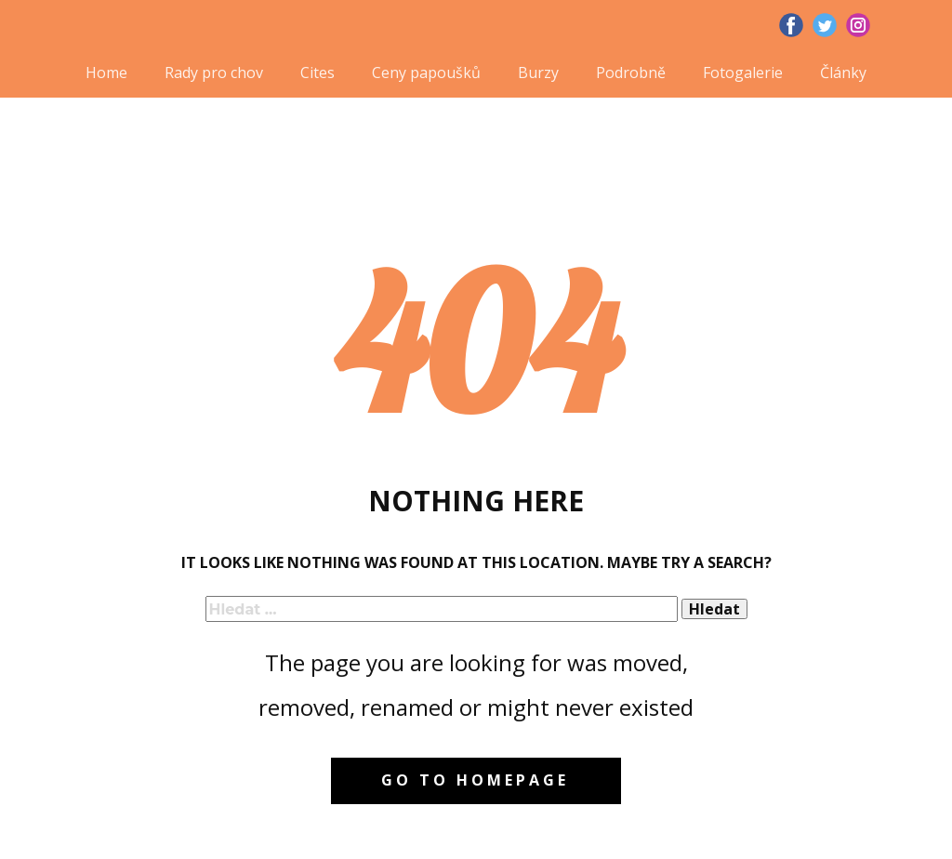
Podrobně (631, 72)
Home (106, 72)
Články (843, 72)
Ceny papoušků (426, 72)
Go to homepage (475, 780)
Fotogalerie (743, 72)
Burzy (538, 72)
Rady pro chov (214, 72)
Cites (317, 72)
